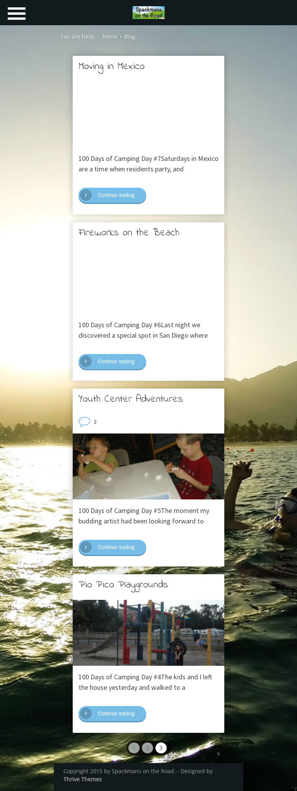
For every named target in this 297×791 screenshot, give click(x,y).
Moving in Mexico (112, 66)
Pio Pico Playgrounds (123, 585)
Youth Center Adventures (131, 399)
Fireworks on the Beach (129, 233)
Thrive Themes (82, 779)
